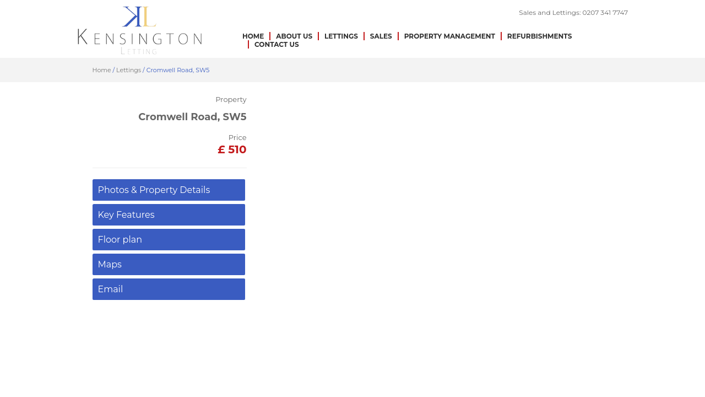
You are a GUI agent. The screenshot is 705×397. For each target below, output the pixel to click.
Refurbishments (539, 36)
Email (110, 289)
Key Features (126, 215)
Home (253, 36)
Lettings (341, 36)
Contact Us (276, 44)
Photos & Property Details (154, 190)
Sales (381, 36)
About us (294, 36)
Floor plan (120, 239)
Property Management (449, 36)
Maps (110, 264)
